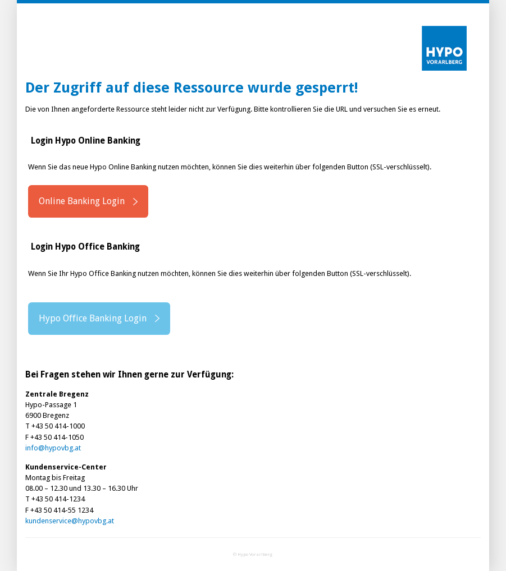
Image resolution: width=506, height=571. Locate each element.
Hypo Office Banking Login (93, 318)
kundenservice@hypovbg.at (69, 521)
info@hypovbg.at (53, 448)
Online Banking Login (82, 201)
